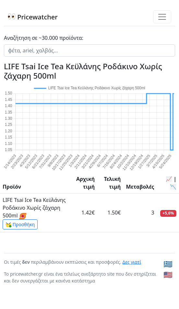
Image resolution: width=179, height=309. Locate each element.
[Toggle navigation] (162, 16)
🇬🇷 (167, 264)
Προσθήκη (20, 224)
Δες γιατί (132, 262)
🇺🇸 (167, 274)
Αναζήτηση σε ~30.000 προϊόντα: (43, 37)
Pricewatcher (33, 17)
